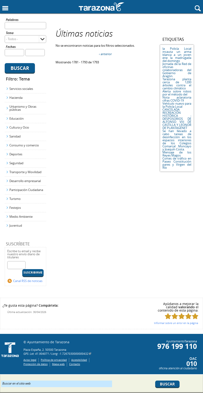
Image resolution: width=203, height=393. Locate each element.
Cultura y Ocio (19, 127)
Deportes (15, 154)
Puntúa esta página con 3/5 (181, 316)
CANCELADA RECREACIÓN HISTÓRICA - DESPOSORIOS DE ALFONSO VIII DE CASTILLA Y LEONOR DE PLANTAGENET (176, 118)
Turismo (15, 199)
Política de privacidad (54, 360)
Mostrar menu (5, 8)
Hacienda (16, 97)
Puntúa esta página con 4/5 (188, 316)
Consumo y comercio (24, 145)
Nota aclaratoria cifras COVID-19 (176, 99)
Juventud (15, 225)
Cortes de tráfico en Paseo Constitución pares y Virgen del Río (176, 163)
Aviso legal (29, 360)
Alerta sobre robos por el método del (176, 92)
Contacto (74, 364)
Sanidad (15, 136)
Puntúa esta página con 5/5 (195, 316)
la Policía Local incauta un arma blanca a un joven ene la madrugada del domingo (176, 54)
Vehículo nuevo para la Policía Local (176, 105)
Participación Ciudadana (26, 190)
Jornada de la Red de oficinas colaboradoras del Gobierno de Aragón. (176, 70)
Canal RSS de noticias (27, 281)
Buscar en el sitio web (16, 383)
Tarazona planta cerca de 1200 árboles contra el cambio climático (176, 83)
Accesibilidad (79, 360)
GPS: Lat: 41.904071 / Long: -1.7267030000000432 (55, 353)
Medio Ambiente (21, 216)
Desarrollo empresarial (25, 181)
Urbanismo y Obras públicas (22, 108)
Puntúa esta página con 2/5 (175, 316)
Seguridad (16, 163)
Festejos (15, 208)
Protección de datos (35, 364)
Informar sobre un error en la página (176, 323)
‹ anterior (105, 54)
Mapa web (58, 364)
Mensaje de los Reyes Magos (176, 153)
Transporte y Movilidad (25, 172)
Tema (10, 33)
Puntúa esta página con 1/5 (168, 316)
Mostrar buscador (198, 8)
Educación (16, 118)
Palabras (12, 20)
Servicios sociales (21, 89)
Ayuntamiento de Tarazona (101, 6)
